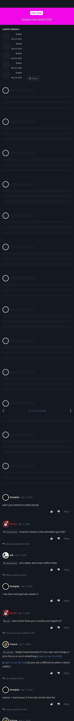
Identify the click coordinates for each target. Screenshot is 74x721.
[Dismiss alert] (16, 714)
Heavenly (11, 125)
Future (10, 406)
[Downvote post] (59, 105)
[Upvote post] (52, 105)
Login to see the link (49, 249)
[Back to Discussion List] (3, 4)
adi (8, 214)
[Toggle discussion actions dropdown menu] (70, 4)
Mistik (9, 245)
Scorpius (11, 321)
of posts (37, 3)
